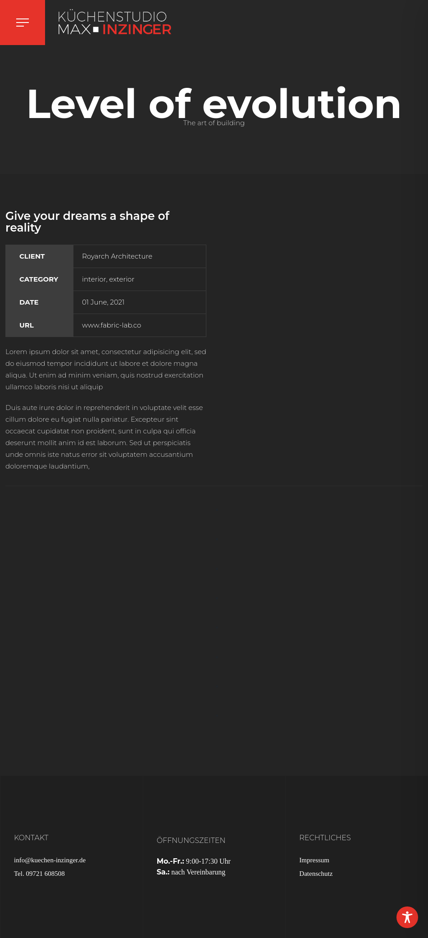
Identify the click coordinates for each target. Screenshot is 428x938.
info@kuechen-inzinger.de (50, 860)
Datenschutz (315, 873)
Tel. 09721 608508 (39, 873)
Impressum (314, 860)
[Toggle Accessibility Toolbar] (407, 917)
